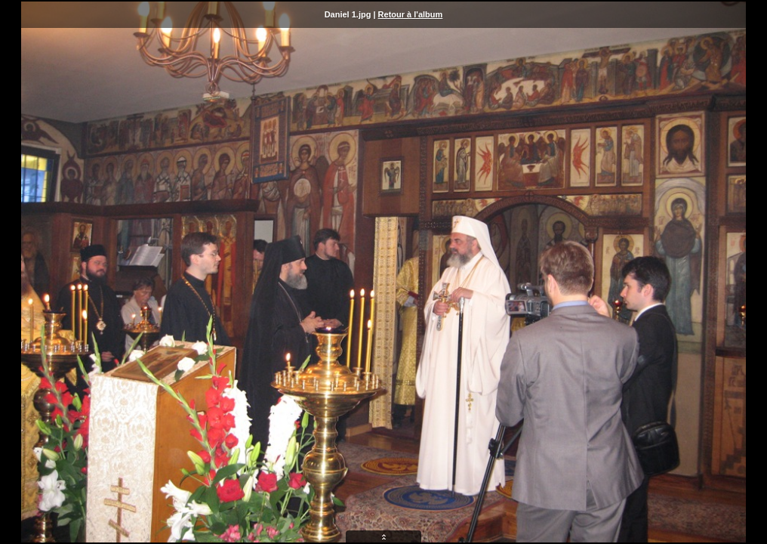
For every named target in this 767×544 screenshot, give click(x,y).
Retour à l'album (410, 14)
